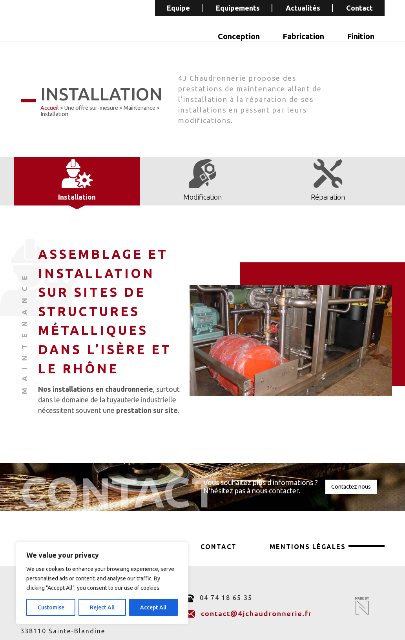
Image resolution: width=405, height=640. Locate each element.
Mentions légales (308, 546)
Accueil (49, 108)
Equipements (238, 8)
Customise (51, 607)
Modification (202, 197)
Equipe (178, 8)
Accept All (153, 607)
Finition (360, 36)
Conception (239, 36)
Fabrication (303, 36)
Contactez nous (351, 487)
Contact (359, 8)
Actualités (303, 8)
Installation (77, 197)
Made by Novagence (362, 606)
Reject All (102, 607)
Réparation (328, 197)
